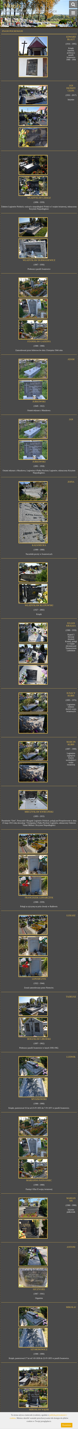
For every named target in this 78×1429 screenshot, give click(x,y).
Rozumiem (66, 1425)
